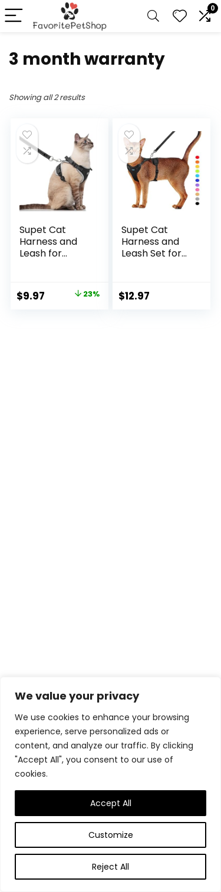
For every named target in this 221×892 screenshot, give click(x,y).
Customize (110, 835)
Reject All (110, 867)
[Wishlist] (180, 16)
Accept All (110, 803)
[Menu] (14, 16)
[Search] (153, 16)
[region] (110, 784)
